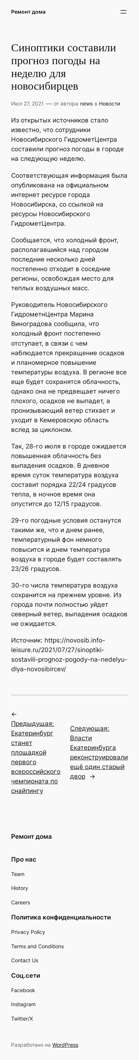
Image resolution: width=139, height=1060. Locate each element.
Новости (109, 103)
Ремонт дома (28, 11)
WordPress (65, 1045)
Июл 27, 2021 (27, 103)
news (86, 103)
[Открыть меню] (123, 11)
